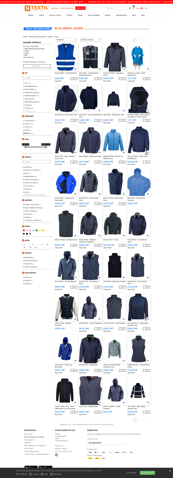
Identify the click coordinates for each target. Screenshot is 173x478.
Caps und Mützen (94, 15)
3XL (24, 242)
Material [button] (28, 248)
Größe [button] (27, 235)
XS (24, 239)
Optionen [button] (28, 195)
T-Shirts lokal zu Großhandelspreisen (37, 449)
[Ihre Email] (98, 434)
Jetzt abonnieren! (94, 438)
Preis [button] (27, 134)
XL (42, 239)
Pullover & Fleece (55, 15)
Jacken (80, 15)
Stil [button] (26, 68)
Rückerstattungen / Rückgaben (34, 441)
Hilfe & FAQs (28, 443)
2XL (47, 239)
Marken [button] (28, 152)
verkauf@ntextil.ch (61, 436)
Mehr (143, 15)
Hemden (108, 15)
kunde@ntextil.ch (61, 431)
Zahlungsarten (29, 435)
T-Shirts (41, 15)
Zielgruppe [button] (29, 111)
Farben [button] (27, 221)
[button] (130, 8)
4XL (30, 242)
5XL (36, 242)
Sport (134, 15)
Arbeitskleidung (121, 15)
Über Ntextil (28, 429)
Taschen (69, 15)
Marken (30, 15)
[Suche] (117, 8)
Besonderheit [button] (30, 268)
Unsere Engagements (31, 446)
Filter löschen (37, 61)
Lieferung (54, 8)
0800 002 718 (60, 441)
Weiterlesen (98, 470)
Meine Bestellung (66, 8)
